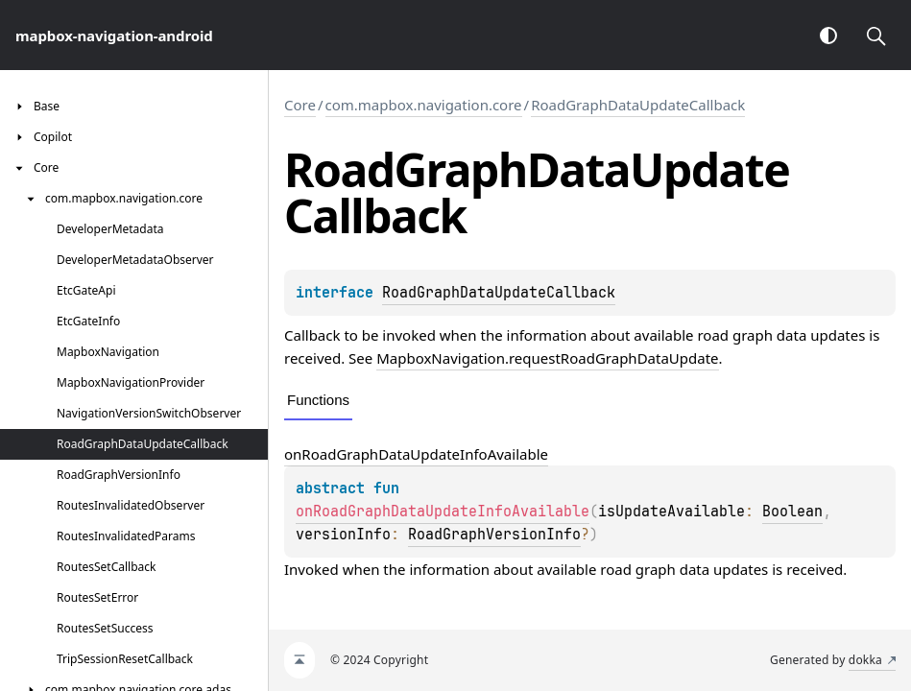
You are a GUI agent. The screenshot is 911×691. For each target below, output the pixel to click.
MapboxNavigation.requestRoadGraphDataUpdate (547, 358)
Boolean (792, 511)
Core (300, 104)
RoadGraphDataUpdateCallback (638, 104)
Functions (318, 400)
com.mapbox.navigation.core (423, 104)
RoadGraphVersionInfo (494, 534)
